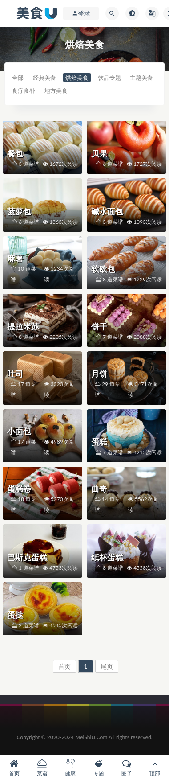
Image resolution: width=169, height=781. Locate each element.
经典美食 (44, 77)
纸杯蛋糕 (107, 557)
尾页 (107, 666)
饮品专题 (109, 77)
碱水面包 (107, 211)
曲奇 (99, 488)
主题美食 (141, 77)
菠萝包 (19, 211)
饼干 (99, 326)
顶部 (155, 768)
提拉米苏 (23, 326)
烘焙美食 (77, 77)
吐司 (15, 373)
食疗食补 (23, 90)
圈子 (127, 768)
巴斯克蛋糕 (27, 557)
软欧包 (103, 269)
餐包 (15, 153)
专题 (98, 768)
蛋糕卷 (19, 488)
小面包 (19, 431)
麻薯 (15, 258)
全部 (18, 77)
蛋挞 (15, 615)
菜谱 (42, 768)
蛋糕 (99, 442)
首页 (64, 666)
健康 (70, 768)
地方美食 (56, 90)
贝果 (99, 153)
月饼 (99, 373)
